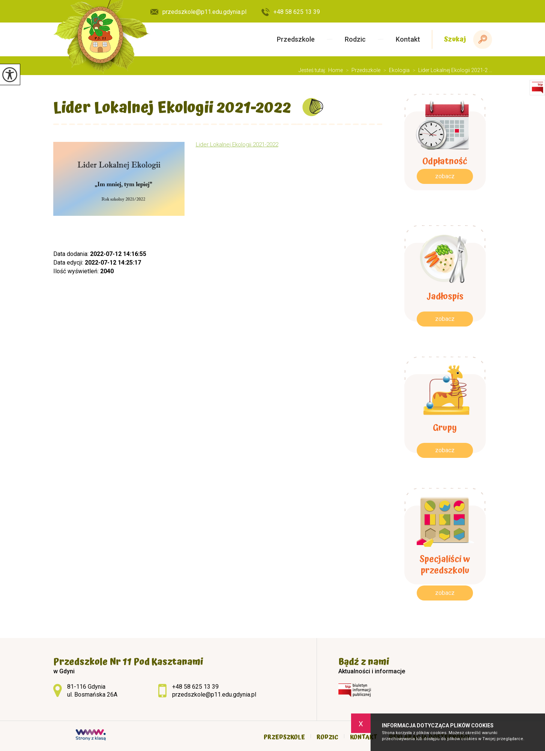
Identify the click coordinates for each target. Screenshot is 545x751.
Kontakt (408, 39)
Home (335, 70)
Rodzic (355, 39)
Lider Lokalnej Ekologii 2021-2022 (172, 108)
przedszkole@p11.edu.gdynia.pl (198, 12)
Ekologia (395, 70)
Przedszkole (296, 39)
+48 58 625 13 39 (290, 12)
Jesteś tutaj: (313, 70)
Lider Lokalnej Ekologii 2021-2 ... (451, 70)
